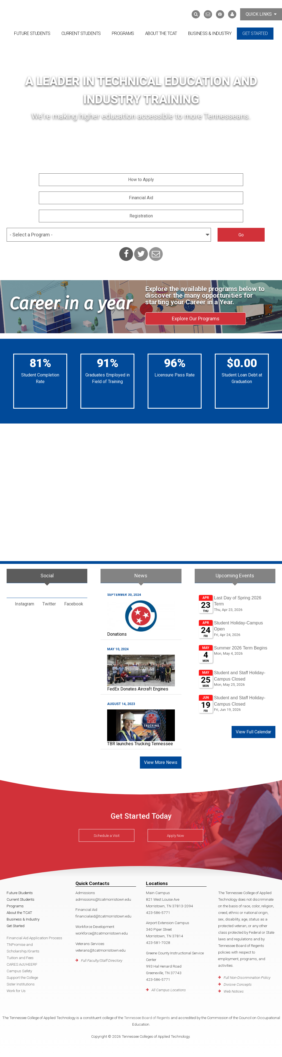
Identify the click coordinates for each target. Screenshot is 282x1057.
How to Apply (141, 179)
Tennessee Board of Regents (147, 1015)
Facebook (73, 601)
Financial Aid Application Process (34, 935)
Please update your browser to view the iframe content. (235, 653)
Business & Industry (210, 33)
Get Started (255, 33)
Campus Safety (19, 968)
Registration (141, 215)
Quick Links (261, 14)
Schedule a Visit (107, 833)
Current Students (81, 33)
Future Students (32, 33)
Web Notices (234, 989)
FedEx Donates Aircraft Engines (137, 686)
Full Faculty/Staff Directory (101, 958)
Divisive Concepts (238, 982)
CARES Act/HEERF (22, 962)
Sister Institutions (21, 982)
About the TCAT (161, 33)
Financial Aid (141, 197)
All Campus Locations (168, 987)
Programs (123, 33)
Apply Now (175, 833)
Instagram (24, 601)
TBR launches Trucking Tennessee (140, 741)
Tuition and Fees (20, 955)
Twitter (49, 601)
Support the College (22, 975)
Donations (117, 632)
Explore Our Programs (195, 318)
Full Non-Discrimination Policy (247, 975)
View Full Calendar (253, 729)
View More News (160, 760)
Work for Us (16, 988)
